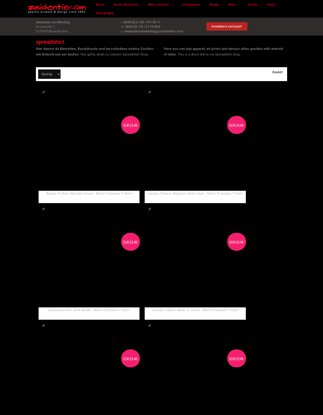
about (108, 9)
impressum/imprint (120, 385)
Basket (278, 72)
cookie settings (205, 385)
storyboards (193, 9)
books (247, 9)
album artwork (164, 8)
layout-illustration (132, 9)
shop (230, 8)
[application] (175, 8)
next (39, 367)
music (263, 9)
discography (284, 9)
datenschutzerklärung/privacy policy (164, 385)
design (213, 9)
